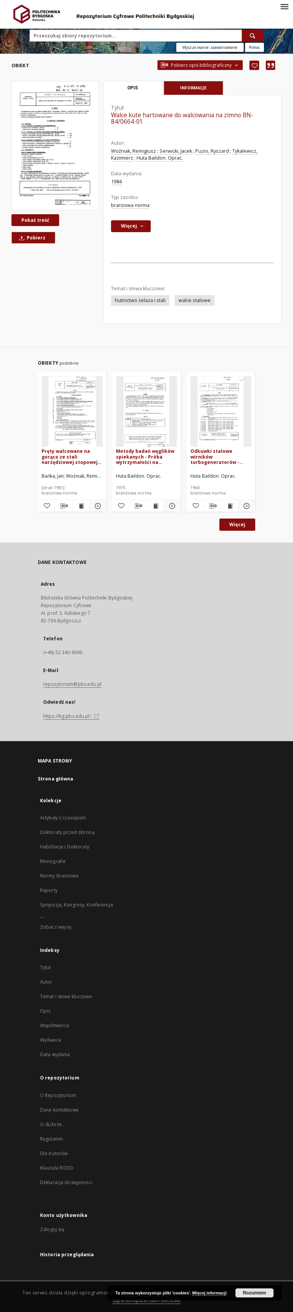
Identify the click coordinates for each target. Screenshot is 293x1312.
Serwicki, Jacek (175, 151)
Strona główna (56, 779)
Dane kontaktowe (59, 1110)
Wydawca (50, 1040)
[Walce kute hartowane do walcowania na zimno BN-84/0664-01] (55, 145)
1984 (116, 181)
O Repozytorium (58, 1095)
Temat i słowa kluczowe (66, 996)
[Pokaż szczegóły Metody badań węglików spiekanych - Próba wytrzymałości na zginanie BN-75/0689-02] (171, 506)
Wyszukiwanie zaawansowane (210, 47)
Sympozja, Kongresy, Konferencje (76, 905)
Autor (46, 982)
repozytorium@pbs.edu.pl (72, 684)
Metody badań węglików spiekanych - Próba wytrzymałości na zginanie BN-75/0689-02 (145, 456)
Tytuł (45, 967)
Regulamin (51, 1139)
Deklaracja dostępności (66, 1182)
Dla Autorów (54, 1153)
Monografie (53, 861)
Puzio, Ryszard (212, 151)
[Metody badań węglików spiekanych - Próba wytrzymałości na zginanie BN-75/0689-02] (146, 411)
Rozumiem (254, 1293)
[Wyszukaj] (253, 35)
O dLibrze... (52, 1124)
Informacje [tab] (193, 87)
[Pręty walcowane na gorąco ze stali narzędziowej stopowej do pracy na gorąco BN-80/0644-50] (72, 411)
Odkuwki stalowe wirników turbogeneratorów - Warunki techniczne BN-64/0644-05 (219, 456)
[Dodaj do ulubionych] (254, 65)
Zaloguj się (52, 1229)
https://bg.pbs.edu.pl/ (71, 716)
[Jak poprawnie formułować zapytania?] (254, 47)
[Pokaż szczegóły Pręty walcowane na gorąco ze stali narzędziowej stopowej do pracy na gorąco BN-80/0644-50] (97, 506)
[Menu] (284, 6)
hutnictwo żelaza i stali (140, 300)
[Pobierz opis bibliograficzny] (63, 506)
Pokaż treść (35, 220)
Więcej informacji (209, 1293)
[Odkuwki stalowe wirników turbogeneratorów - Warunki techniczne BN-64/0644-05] (221, 411)
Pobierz (30, 237)
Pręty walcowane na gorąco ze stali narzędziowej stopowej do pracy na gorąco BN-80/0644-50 (70, 456)
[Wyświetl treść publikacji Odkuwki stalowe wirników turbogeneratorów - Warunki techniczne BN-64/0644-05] (229, 506)
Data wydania (55, 1054)
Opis (45, 1011)
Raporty (49, 890)
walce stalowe (195, 300)
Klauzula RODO (57, 1168)
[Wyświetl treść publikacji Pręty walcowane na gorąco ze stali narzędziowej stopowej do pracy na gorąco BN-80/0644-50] (80, 506)
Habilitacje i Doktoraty (64, 846)
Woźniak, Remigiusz (133, 151)
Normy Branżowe (59, 876)
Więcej (237, 524)
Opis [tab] (132, 87)
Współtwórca (54, 1025)
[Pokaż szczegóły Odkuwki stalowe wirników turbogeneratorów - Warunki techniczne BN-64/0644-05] (245, 506)
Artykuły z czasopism (63, 817)
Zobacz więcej (56, 927)
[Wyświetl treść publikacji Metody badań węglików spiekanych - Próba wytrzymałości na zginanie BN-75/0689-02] (155, 506)
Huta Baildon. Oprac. (160, 158)
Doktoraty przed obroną (67, 832)
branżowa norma (130, 205)
